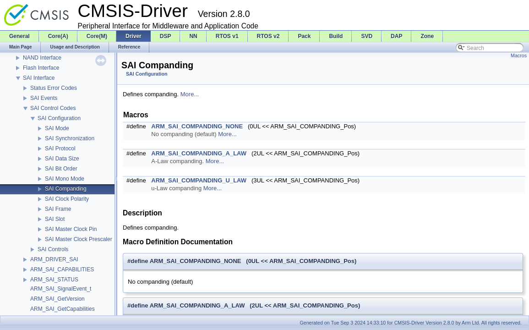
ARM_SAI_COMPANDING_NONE (197, 126)
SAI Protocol (60, 148)
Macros (519, 55)
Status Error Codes (53, 88)
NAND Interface (42, 58)
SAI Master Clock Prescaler (78, 239)
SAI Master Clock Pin (71, 229)
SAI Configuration (59, 118)
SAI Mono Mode (64, 179)
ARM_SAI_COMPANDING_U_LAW (198, 180)
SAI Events (43, 98)
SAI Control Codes (53, 108)
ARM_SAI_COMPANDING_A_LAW (198, 153)
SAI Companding (66, 189)
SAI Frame (58, 209)
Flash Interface (41, 68)
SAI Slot (55, 219)
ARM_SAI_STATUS (54, 279)
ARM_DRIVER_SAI (54, 259)
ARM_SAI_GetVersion (57, 299)
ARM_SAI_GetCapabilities (62, 309)
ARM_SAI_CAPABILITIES (62, 269)
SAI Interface (39, 78)
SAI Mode (57, 128)
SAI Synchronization (69, 138)
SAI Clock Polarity (67, 199)
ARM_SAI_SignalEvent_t (60, 289)
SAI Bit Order (61, 168)
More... (189, 94)
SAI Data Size (62, 158)
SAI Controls (53, 249)
